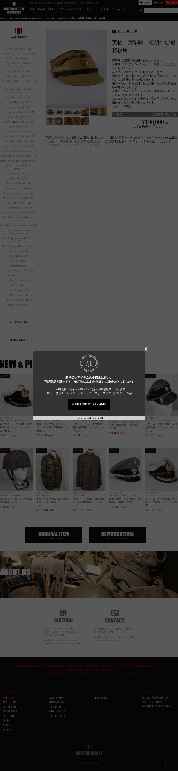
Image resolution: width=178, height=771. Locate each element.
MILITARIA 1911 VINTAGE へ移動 (89, 401)
